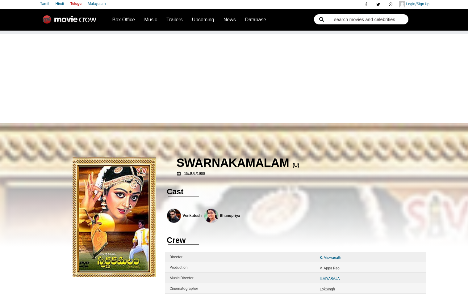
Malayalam (97, 4)
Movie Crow (71, 22)
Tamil (44, 4)
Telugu (75, 4)
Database (255, 19)
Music (150, 19)
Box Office (123, 19)
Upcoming (203, 19)
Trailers (174, 19)
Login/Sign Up (414, 4)
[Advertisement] (234, 77)
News (230, 19)
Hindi (59, 4)
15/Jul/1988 (194, 173)
